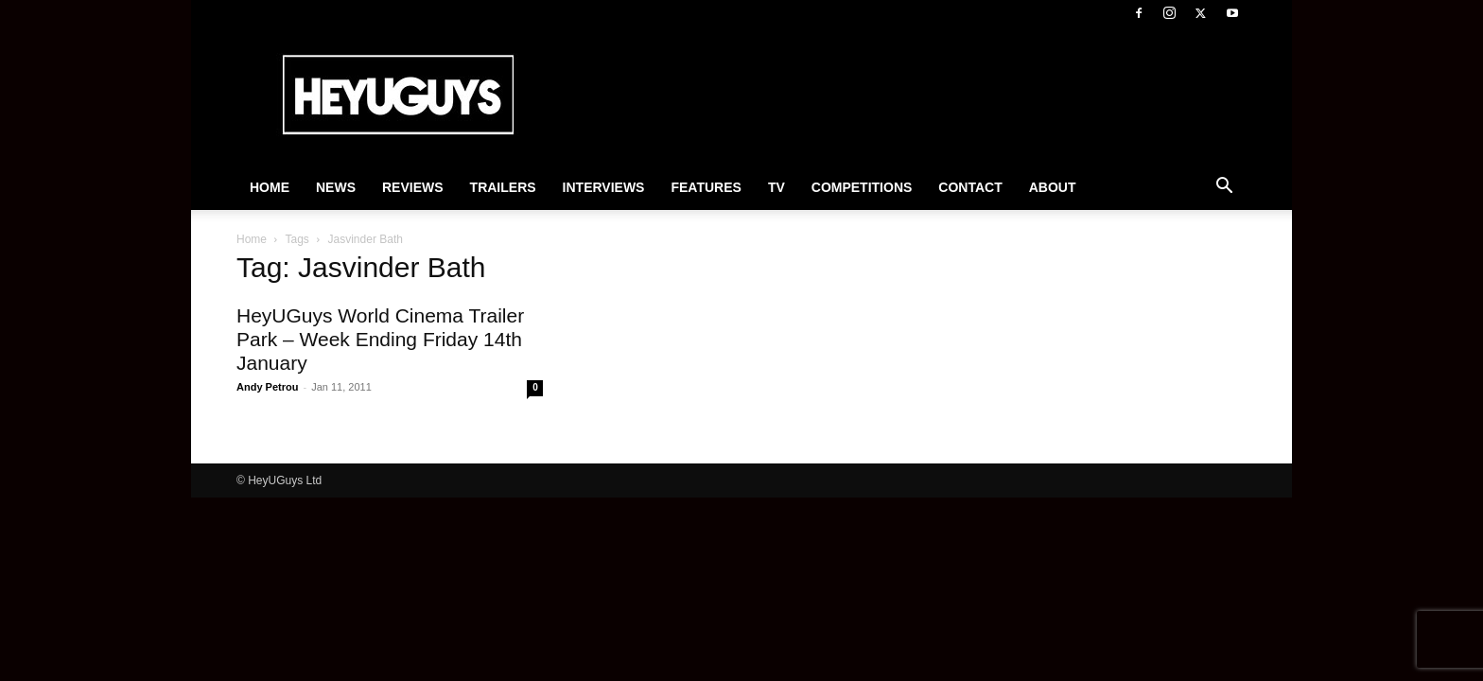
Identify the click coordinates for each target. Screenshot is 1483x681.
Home (269, 187)
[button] (1224, 188)
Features (706, 187)
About (1052, 187)
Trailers (503, 187)
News (336, 187)
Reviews (413, 187)
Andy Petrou (267, 387)
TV (776, 187)
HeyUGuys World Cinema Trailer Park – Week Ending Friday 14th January (380, 339)
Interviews (604, 187)
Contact (970, 187)
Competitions (862, 187)
